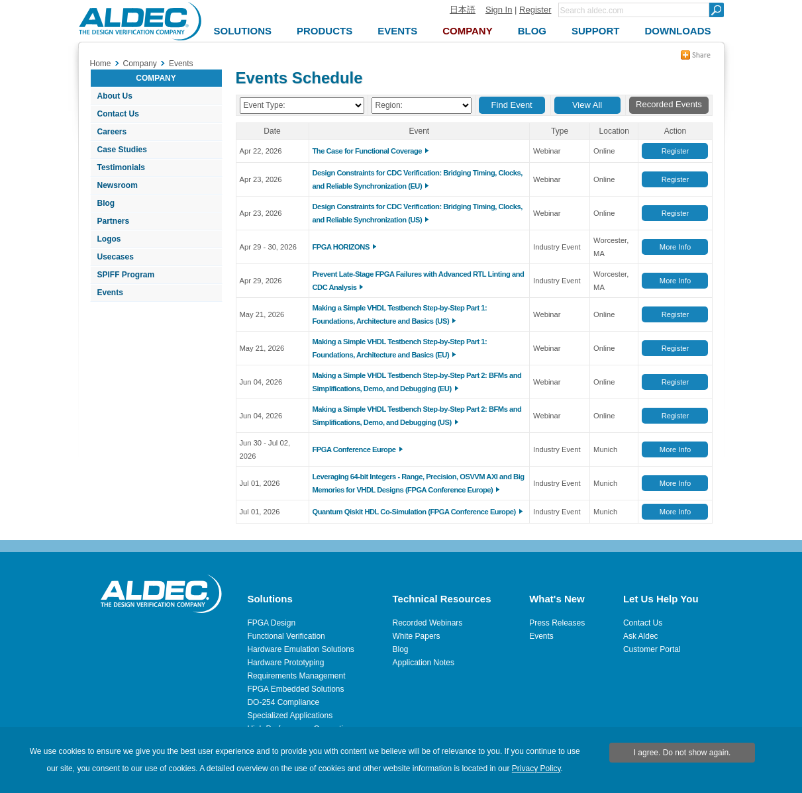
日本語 (463, 10)
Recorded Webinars (428, 623)
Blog (106, 203)
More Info (675, 247)
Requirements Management (296, 675)
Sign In (498, 10)
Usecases (115, 256)
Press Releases (557, 623)
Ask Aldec (640, 636)
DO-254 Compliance (283, 702)
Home (100, 63)
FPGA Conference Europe (354, 449)
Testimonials (121, 167)
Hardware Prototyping (285, 662)
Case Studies (122, 149)
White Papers (416, 636)
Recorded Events (669, 104)
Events (110, 292)
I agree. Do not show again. (682, 752)
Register (535, 10)
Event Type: (264, 105)
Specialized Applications (289, 715)
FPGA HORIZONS (341, 247)
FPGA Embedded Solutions (295, 689)
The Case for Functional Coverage (368, 151)
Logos (109, 239)
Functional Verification (286, 636)
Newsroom (117, 185)
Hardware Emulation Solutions (300, 649)
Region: (389, 105)
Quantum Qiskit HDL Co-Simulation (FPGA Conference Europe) (414, 512)
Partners (113, 221)
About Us (114, 96)
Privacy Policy (536, 768)
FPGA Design (271, 623)
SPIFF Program (126, 274)
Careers (112, 131)
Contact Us (118, 113)
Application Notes (423, 662)
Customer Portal (652, 649)
